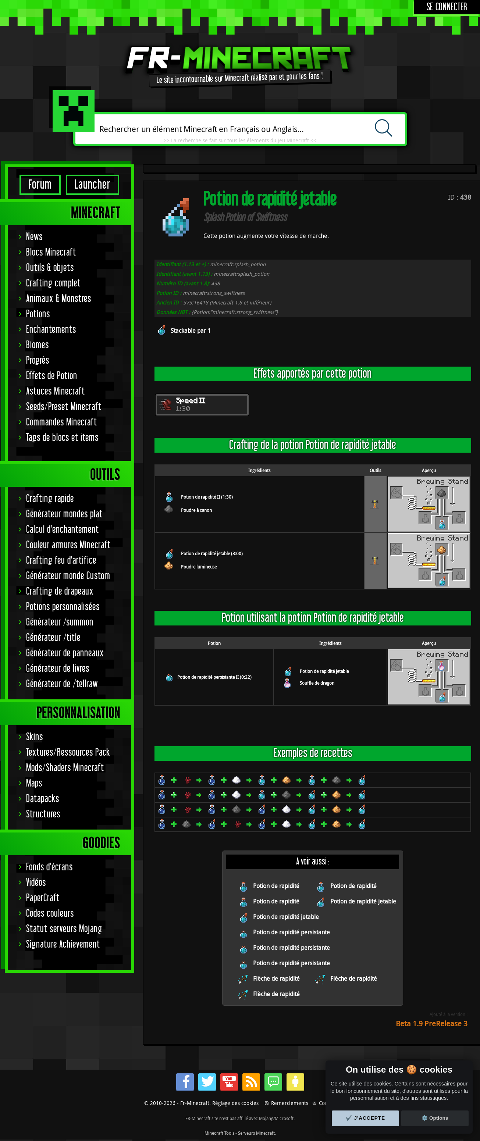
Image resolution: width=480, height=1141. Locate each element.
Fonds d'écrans (49, 867)
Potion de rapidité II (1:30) (207, 497)
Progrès (37, 360)
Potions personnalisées (63, 607)
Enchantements (51, 329)
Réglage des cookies (235, 1102)
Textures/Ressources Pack (68, 752)
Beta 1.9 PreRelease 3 (431, 1023)
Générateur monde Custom (68, 576)
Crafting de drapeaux (59, 591)
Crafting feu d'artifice (61, 560)
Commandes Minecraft (61, 422)
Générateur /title (53, 637)
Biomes (37, 345)
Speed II (190, 401)
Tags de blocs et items (62, 437)
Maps (34, 783)
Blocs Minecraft (51, 252)
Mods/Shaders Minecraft (65, 768)
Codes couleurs (50, 913)
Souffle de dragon (317, 683)
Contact (327, 1102)
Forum (40, 184)
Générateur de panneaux (65, 653)
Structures (43, 814)
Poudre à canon (196, 510)
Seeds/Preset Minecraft (64, 407)
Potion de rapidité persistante (291, 932)
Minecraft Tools (219, 1133)
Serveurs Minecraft (256, 1133)
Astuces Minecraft (55, 391)
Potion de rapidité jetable (324, 671)
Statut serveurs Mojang (64, 929)
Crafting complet (53, 283)
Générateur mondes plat (64, 514)
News (34, 237)
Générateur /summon (59, 622)
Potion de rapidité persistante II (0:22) (214, 677)
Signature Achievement (63, 944)
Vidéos (36, 882)
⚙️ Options (435, 1118)
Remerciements (289, 1102)
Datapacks (42, 799)
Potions (38, 314)
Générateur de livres (57, 668)
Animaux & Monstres (58, 298)
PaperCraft (43, 898)
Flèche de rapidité (276, 978)
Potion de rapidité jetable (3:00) (212, 553)
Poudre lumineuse (199, 567)
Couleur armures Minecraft (68, 545)
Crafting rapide (50, 498)
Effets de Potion (51, 376)
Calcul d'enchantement (62, 529)
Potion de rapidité (276, 886)
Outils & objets (50, 268)
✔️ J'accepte (365, 1118)
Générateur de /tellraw (62, 684)
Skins (34, 737)
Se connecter (447, 7)
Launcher (92, 184)
